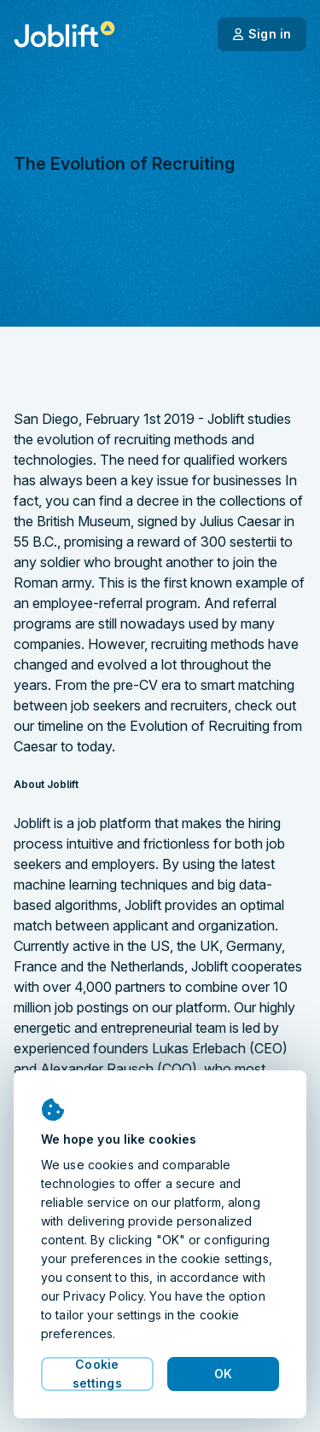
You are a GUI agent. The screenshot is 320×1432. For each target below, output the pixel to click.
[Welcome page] (64, 34)
